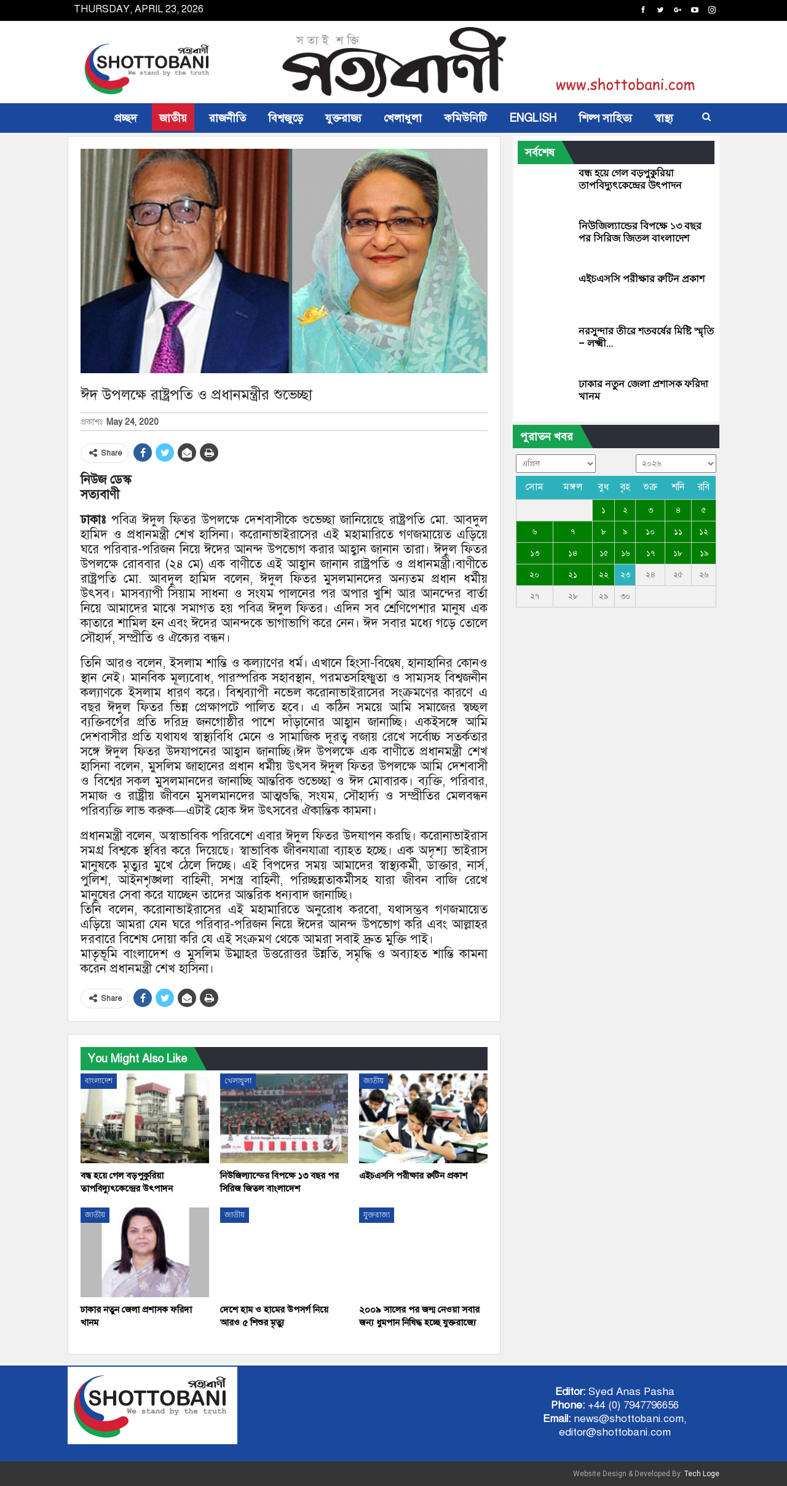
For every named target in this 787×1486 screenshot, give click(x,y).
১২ (703, 532)
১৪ (572, 553)
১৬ (625, 553)
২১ (572, 575)
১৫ (603, 553)
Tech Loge (701, 1473)
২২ (604, 575)
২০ (534, 575)
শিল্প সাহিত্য (605, 118)
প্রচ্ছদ (125, 118)
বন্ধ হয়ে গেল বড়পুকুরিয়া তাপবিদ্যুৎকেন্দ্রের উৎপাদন (630, 179)
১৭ (650, 553)
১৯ (704, 553)
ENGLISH (532, 118)
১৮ (677, 553)
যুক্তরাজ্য (343, 118)
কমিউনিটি (465, 118)
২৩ (625, 575)
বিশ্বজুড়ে (285, 118)
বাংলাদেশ (99, 1081)
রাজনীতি (227, 118)
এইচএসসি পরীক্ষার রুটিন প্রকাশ (642, 279)
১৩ (534, 553)
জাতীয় (173, 118)
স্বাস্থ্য (663, 118)
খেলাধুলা (403, 118)
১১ (678, 532)
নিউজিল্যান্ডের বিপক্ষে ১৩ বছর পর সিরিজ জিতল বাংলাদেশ (640, 232)
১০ (650, 532)
